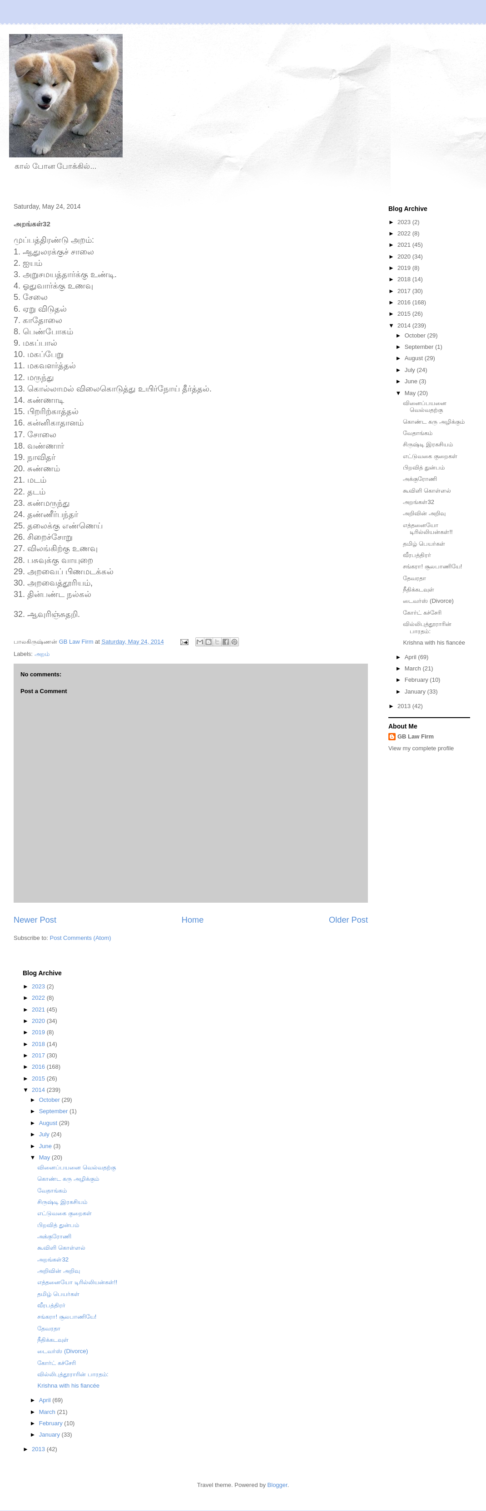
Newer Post (35, 919)
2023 (404, 222)
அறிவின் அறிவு (424, 513)
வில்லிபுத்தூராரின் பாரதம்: (427, 628)
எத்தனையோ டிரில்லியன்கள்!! (427, 529)
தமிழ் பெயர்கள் (424, 543)
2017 (404, 291)
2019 (404, 267)
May (411, 393)
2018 (404, 279)
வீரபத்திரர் (417, 555)
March (414, 668)
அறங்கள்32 (418, 502)
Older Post (348, 919)
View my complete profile (421, 748)
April (411, 657)
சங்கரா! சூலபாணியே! (432, 566)
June (412, 381)
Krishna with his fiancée (434, 642)
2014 (404, 325)
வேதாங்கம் (417, 433)
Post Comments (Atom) (80, 937)
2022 (404, 233)
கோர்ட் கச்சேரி (422, 612)
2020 (404, 256)
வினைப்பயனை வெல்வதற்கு (424, 407)
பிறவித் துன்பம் (424, 467)
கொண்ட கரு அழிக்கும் (433, 421)
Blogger (278, 1485)
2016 (404, 302)
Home (193, 919)
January (416, 691)
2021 (404, 244)
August (415, 358)
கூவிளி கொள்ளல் (427, 490)
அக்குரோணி (420, 478)
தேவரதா (414, 578)
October (416, 335)
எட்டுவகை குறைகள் (430, 456)
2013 (404, 706)
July (411, 370)
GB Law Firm (415, 736)
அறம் (42, 653)
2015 (404, 313)
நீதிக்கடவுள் (418, 589)
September (420, 346)
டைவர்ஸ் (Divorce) (428, 600)
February (417, 679)
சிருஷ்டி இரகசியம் (428, 444)
